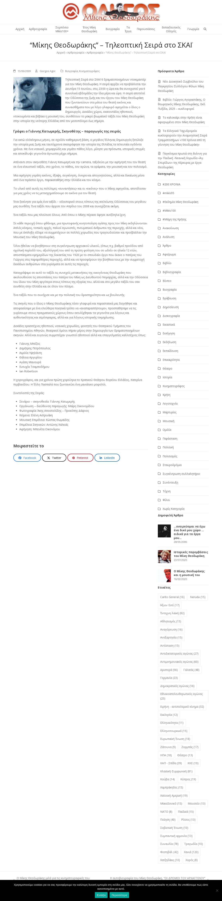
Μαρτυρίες (169, 412)
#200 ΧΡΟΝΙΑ (171, 184)
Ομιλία (167, 430)
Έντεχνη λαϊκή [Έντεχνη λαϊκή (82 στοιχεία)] (172, 613)
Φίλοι (166, 500)
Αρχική (61, 52)
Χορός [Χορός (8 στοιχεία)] (192, 860)
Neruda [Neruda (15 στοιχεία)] (197, 597)
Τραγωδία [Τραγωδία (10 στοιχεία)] (193, 844)
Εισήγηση (169, 333)
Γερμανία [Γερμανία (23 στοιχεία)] (169, 678)
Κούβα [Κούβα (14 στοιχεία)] (167, 779)
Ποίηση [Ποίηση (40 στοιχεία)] (168, 819)
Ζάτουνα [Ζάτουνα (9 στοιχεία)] (168, 747)
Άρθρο (167, 245)
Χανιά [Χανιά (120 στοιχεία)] (191, 852)
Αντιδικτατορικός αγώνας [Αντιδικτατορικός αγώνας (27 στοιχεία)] (179, 653)
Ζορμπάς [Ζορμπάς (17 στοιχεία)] (189, 747)
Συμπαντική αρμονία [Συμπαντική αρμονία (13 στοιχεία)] (176, 836)
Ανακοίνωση (171, 228)
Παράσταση (170, 438)
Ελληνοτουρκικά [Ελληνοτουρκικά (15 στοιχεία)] (173, 731)
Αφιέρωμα (169, 254)
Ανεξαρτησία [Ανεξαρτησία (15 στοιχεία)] (171, 637)
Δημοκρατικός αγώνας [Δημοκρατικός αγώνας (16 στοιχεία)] (177, 686)
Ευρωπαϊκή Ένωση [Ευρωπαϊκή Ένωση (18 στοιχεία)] (175, 739)
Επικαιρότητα (171, 360)
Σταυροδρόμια (172, 465)
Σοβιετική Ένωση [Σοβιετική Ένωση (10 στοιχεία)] (174, 828)
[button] (205, 29)
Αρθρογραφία (75, 52)
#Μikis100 (169, 210)
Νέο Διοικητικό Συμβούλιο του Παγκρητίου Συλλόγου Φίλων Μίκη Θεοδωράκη (181, 86)
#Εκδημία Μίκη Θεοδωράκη (180, 202)
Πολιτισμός (170, 456)
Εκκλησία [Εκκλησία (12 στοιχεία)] (169, 715)
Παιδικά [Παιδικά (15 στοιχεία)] (186, 811)
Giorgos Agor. (48, 71)
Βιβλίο (167, 263)
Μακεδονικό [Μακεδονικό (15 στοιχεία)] (171, 803)
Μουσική (168, 421)
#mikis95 (168, 193)
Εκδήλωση (169, 342)
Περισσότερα (119, 895)
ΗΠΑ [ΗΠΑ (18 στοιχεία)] (166, 755)
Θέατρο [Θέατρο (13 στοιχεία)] (185, 755)
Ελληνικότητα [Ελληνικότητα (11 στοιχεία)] (172, 723)
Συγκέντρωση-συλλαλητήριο (181, 474)
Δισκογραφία (171, 316)
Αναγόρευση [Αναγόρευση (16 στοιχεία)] (171, 629)
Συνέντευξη (170, 482)
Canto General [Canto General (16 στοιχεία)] (172, 597)
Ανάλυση (168, 237)
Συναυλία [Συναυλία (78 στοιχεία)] (169, 844)
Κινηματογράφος (89, 71)
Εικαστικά (169, 324)
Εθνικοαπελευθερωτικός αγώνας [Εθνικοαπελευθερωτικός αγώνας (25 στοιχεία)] (181, 696)
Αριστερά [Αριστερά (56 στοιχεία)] (169, 670)
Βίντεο (167, 281)
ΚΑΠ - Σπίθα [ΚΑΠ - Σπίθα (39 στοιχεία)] (171, 763)
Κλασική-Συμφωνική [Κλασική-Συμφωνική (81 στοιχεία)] (176, 771)
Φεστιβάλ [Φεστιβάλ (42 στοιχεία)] (169, 852)
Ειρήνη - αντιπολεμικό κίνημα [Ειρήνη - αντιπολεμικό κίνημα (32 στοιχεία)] (182, 706)
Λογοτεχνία (170, 403)
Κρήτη (166, 395)
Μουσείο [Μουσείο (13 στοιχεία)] (196, 803)
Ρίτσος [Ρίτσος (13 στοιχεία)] (188, 819)
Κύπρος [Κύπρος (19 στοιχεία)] (188, 779)
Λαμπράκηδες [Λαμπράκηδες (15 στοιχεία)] (171, 787)
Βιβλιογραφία (172, 272)
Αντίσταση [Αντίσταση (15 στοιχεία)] (169, 645)
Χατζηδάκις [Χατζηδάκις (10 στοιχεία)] (170, 860)
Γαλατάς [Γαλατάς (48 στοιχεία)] (191, 670)
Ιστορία (167, 377)
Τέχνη (167, 491)
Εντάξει (101, 895)
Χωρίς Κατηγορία (173, 509)
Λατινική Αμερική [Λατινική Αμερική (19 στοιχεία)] (174, 795)
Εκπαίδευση (170, 351)
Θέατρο (167, 368)
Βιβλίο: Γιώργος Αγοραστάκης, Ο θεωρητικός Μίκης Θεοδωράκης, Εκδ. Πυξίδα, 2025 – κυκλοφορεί (182, 104)
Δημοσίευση (171, 307)
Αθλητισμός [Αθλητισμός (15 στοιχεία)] (170, 621)
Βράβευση (169, 298)
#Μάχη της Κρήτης (174, 219)
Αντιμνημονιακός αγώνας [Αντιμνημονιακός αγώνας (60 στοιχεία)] (179, 662)
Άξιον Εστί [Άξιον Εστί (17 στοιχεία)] (170, 605)
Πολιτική (168, 447)
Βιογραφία (71, 71)
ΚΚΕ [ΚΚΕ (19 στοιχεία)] (193, 763)
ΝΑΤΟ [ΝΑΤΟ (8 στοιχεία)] (166, 811)
